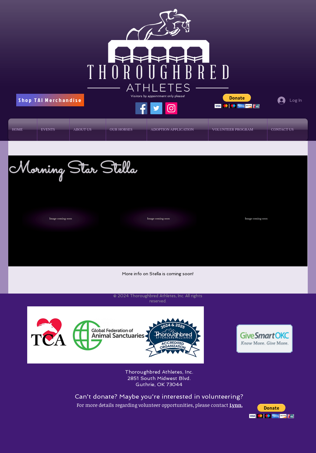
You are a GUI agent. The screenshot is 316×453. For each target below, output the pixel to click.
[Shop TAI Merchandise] (50, 100)
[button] (237, 101)
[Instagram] (171, 108)
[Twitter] (156, 108)
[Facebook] (141, 108)
